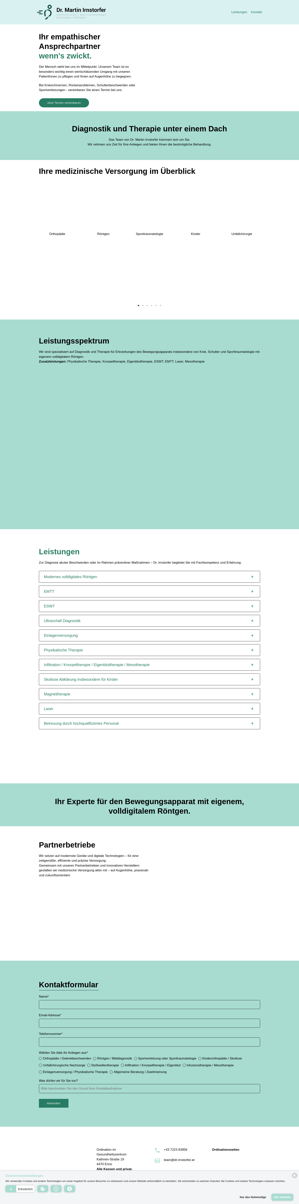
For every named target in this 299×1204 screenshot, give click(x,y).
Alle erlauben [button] (282, 1197)
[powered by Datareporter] (295, 1178)
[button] (20, 1188)
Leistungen (239, 12)
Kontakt (256, 12)
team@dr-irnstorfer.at (179, 1160)
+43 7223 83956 (175, 1149)
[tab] (149, 577)
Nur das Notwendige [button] (253, 1197)
